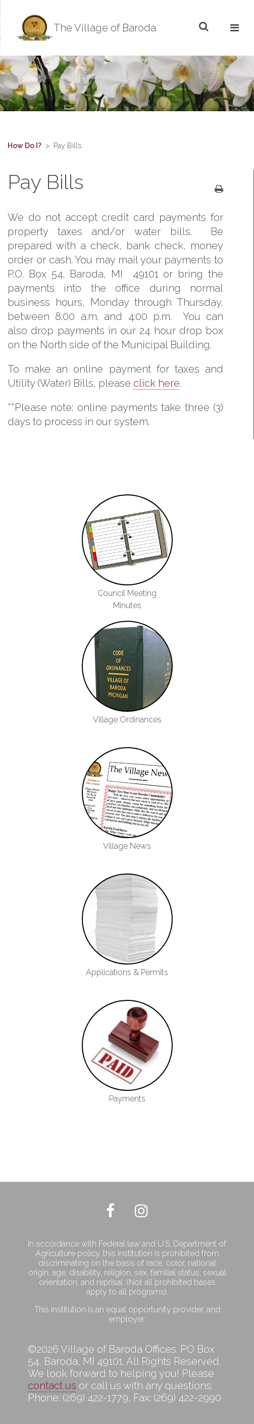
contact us (52, 1386)
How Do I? (24, 146)
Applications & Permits (127, 972)
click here (156, 383)
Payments (127, 1099)
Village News (127, 846)
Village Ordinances (127, 719)
